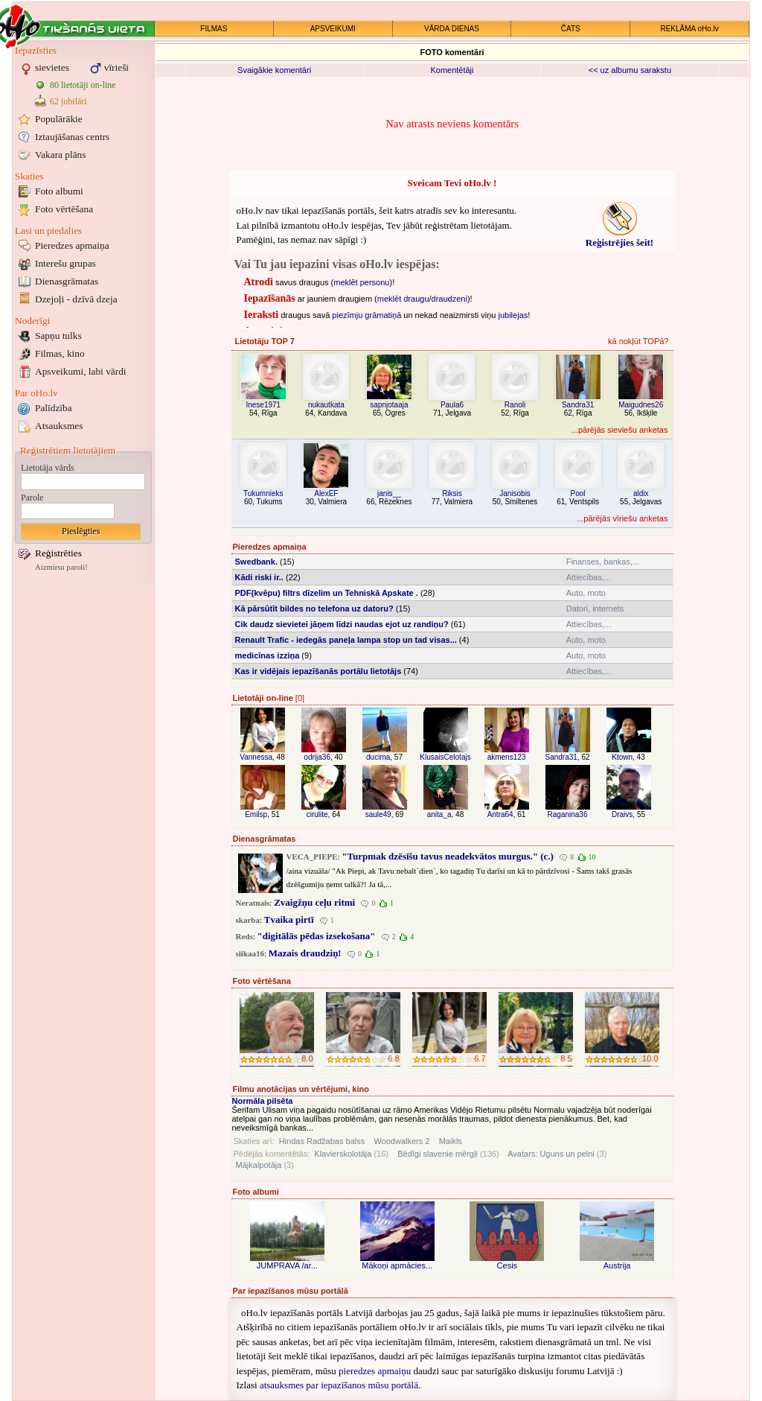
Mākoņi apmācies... (397, 1265)
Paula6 (452, 405)
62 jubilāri (68, 101)
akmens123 (506, 757)
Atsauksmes (59, 425)
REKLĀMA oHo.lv (689, 29)
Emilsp (256, 814)
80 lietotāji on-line (83, 85)
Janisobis (515, 493)
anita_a (439, 814)
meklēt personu (361, 282)
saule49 (378, 814)
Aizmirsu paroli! (61, 567)
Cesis (507, 1265)
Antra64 (500, 814)
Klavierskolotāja (342, 1153)
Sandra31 (578, 405)
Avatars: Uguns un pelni (551, 1153)
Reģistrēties (58, 553)
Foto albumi (59, 191)
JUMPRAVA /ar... (287, 1265)
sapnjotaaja (389, 405)
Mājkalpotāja (259, 1164)
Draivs (622, 814)
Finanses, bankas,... (602, 561)
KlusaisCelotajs (445, 757)
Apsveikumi (81, 371)
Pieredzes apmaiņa (72, 245)
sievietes (52, 67)
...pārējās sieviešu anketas (620, 429)
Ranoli (515, 405)
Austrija (617, 1265)
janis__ (389, 493)
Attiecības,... (589, 577)
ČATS (570, 29)
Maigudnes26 (640, 405)
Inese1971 (263, 405)
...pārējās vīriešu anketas (622, 518)
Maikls (450, 1141)
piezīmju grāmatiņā (366, 315)
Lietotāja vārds (47, 468)
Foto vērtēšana (64, 209)
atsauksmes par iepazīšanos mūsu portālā (339, 1385)
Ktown (622, 757)
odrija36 (317, 757)
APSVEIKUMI (333, 29)
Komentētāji (451, 70)
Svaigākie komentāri (274, 70)
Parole (32, 497)
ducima (378, 757)
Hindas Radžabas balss (322, 1141)
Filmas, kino (60, 353)
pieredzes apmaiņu (375, 1370)
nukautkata (326, 405)
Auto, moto (586, 592)
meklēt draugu (403, 298)
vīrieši (116, 67)
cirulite (317, 814)
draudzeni (449, 298)
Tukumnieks (263, 493)
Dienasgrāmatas (66, 281)
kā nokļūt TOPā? (638, 341)
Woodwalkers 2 (401, 1141)
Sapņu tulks (58, 335)
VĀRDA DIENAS (451, 29)
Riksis (452, 493)
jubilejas (513, 315)
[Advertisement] (83, 810)
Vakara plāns (60, 154)
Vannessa (256, 757)
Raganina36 (568, 814)
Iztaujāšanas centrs (72, 136)
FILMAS (213, 29)
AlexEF (326, 493)
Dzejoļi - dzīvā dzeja (76, 299)
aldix (641, 493)
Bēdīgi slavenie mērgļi (437, 1153)
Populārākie (59, 118)
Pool (578, 493)
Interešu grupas (65, 263)
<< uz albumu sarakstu (630, 70)
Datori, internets (595, 608)
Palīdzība (53, 407)
